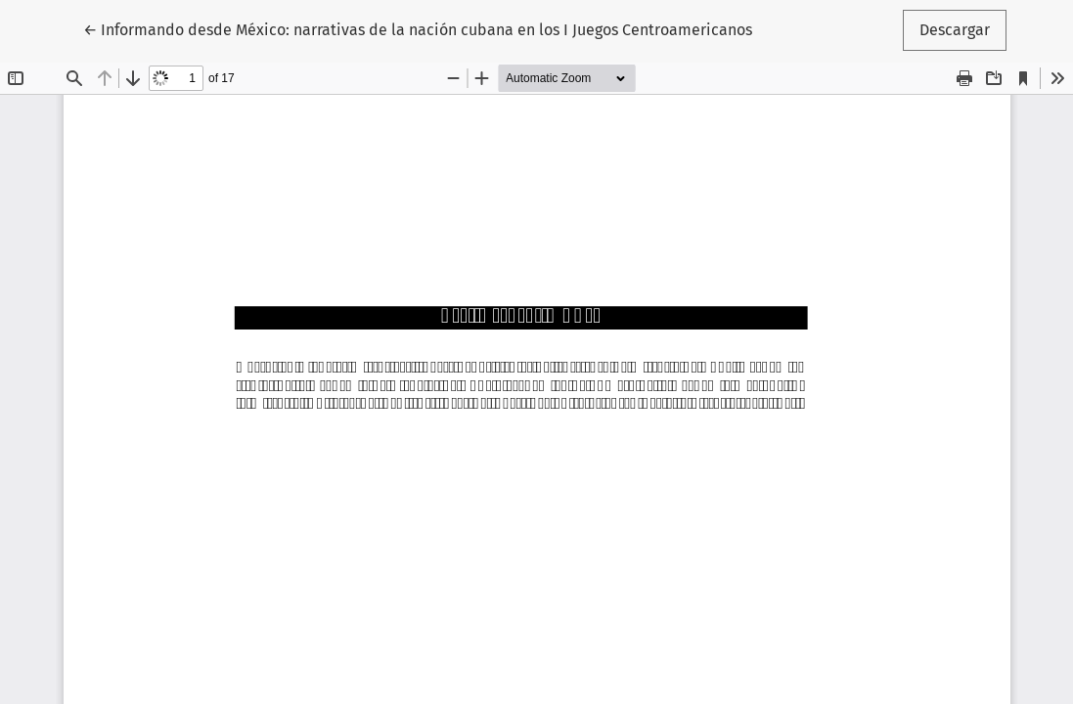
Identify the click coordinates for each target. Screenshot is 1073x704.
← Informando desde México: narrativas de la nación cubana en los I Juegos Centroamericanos (417, 28)
